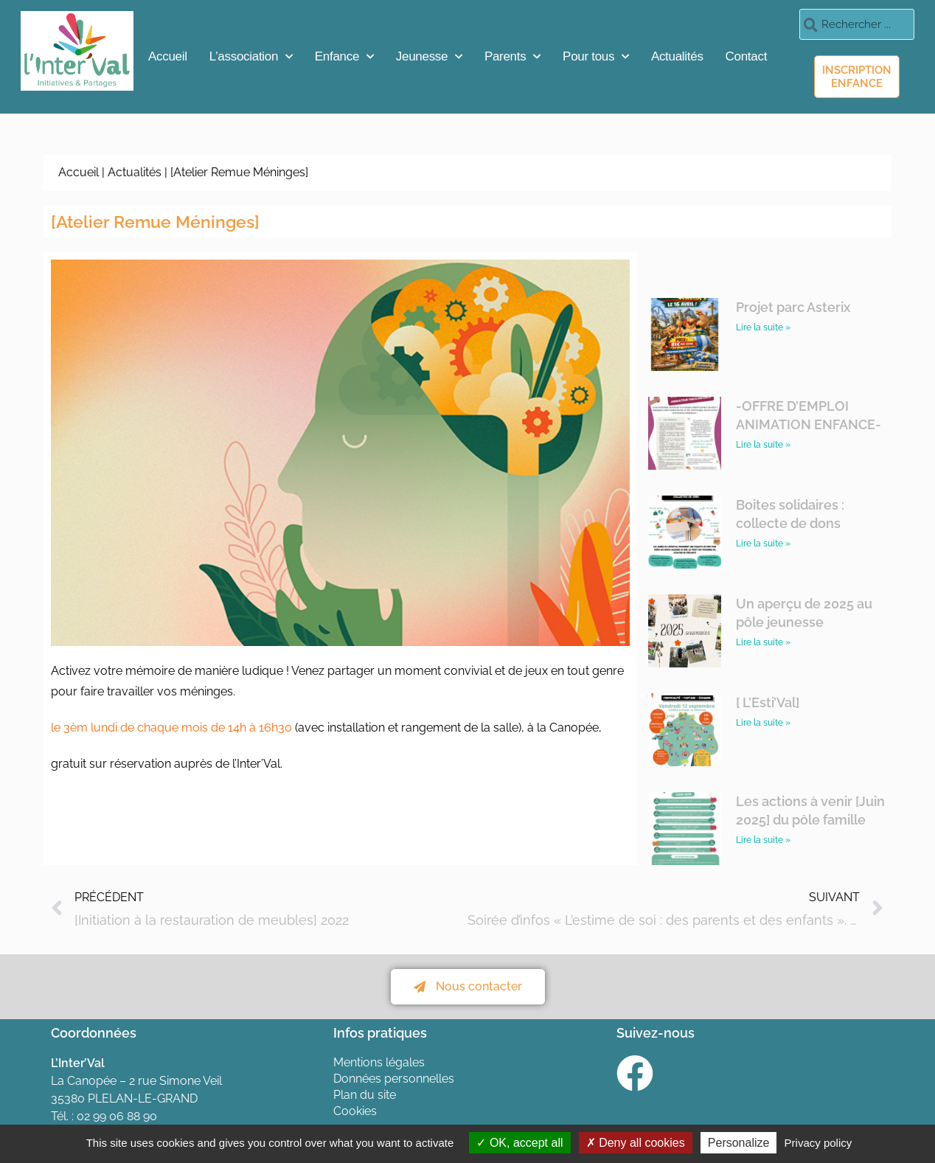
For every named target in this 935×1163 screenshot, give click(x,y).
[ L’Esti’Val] (767, 702)
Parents (512, 57)
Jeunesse (429, 57)
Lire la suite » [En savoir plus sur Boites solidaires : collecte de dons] (763, 543)
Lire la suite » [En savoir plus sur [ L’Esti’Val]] (763, 723)
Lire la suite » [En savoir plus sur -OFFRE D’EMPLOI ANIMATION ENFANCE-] (763, 445)
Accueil (167, 56)
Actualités (677, 56)
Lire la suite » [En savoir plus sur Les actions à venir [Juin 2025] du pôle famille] (763, 840)
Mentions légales (379, 1062)
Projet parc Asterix (793, 307)
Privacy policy (818, 1142)
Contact (747, 56)
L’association (251, 57)
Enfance (344, 57)
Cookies (355, 1111)
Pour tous (596, 57)
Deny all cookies (635, 1142)
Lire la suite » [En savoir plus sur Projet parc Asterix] (763, 327)
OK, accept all (519, 1142)
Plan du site (364, 1095)
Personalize (739, 1142)
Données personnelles (393, 1079)
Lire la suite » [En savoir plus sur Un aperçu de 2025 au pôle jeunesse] (763, 642)
